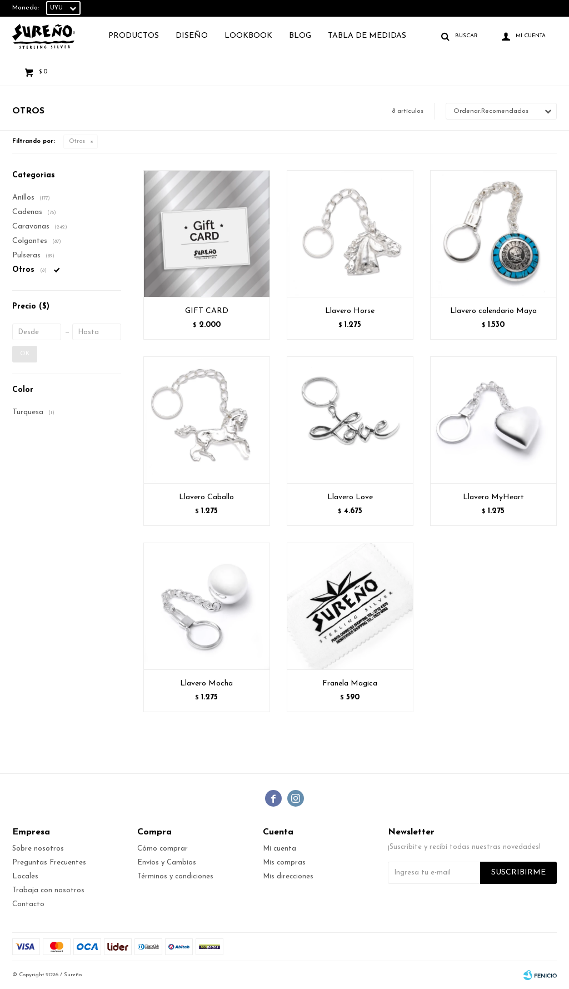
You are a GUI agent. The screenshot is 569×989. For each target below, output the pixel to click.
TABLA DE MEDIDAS (367, 36)
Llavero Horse (350, 311)
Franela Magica (349, 683)
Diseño (192, 36)
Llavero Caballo (206, 497)
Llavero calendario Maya (493, 311)
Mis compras (284, 862)
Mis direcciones (288, 876)
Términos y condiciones (175, 876)
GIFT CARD (206, 311)
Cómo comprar (162, 848)
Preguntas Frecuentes (49, 862)
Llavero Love (350, 497)
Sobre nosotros (38, 848)
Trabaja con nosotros (48, 890)
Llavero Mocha (206, 683)
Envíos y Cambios (166, 862)
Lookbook (248, 36)
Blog (300, 36)
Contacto (28, 904)
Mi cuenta (279, 848)
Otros (77, 141)
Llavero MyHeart (493, 497)
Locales (25, 876)
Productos (133, 36)
